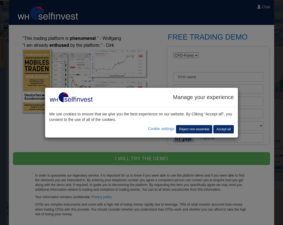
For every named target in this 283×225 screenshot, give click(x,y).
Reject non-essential (194, 129)
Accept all (223, 129)
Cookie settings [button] (161, 128)
